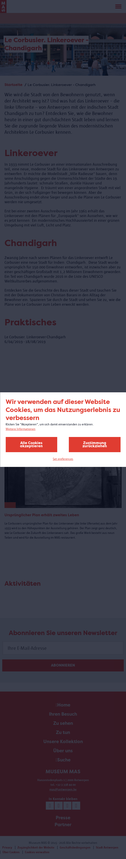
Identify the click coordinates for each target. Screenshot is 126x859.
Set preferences (63, 459)
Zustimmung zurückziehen (94, 444)
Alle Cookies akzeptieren (31, 444)
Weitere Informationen (20, 429)
